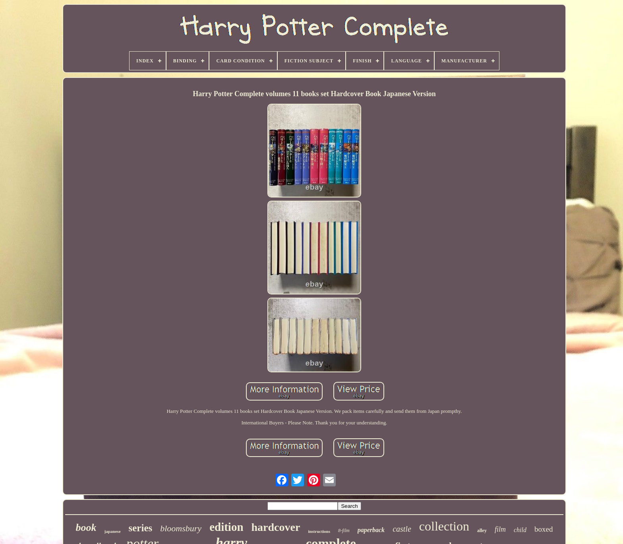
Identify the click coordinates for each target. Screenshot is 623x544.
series (141, 528)
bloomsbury (180, 528)
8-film (344, 530)
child (520, 530)
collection (444, 526)
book (86, 527)
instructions (319, 531)
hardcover (276, 527)
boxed (543, 529)
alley (482, 530)
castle (402, 529)
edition (226, 527)
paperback (371, 530)
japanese (112, 531)
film (500, 529)
